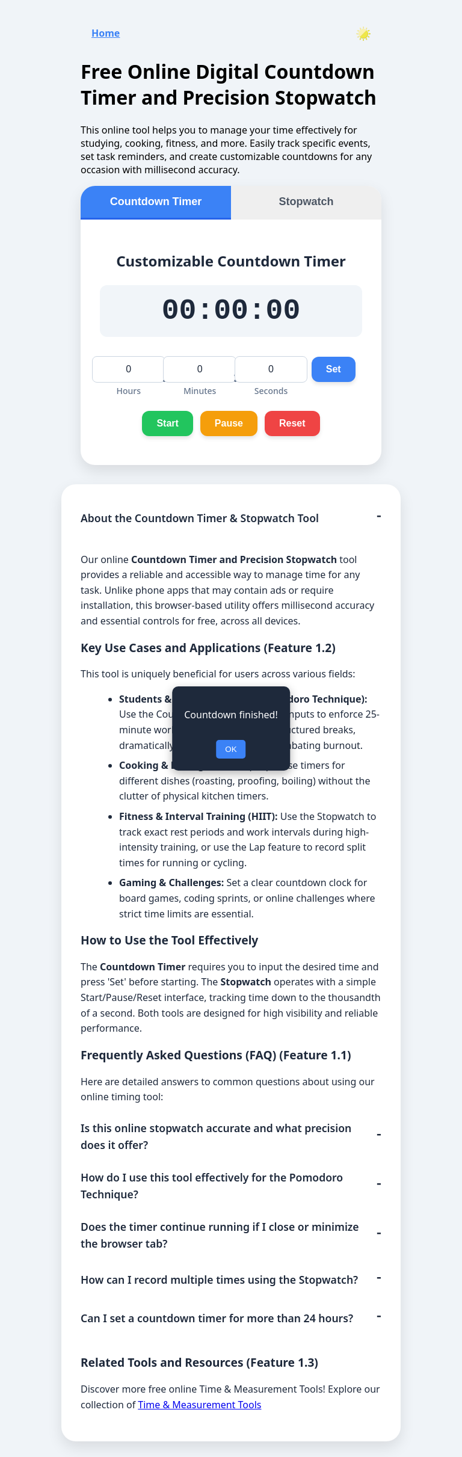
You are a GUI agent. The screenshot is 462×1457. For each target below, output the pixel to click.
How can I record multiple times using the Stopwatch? (219, 1282)
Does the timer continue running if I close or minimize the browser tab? (220, 1238)
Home (105, 29)
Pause (229, 426)
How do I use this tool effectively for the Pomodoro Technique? (212, 1189)
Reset (292, 426)
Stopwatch (306, 198)
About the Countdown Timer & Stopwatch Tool (200, 521)
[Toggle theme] (363, 30)
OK (230, 749)
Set (333, 372)
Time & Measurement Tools (199, 1407)
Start (167, 426)
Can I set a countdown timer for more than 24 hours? (217, 1321)
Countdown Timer (156, 198)
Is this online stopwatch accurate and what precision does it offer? (216, 1139)
